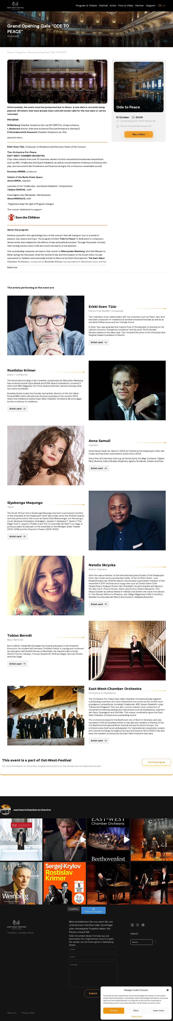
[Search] (155, 942)
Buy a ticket (139, 134)
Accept (113, 1010)
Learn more (158, 1010)
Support (150, 5)
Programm (21, 52)
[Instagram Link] (143, 925)
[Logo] (15, 6)
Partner (139, 5)
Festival (103, 5)
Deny (136, 1010)
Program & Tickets (86, 5)
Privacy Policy (137, 1016)
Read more (12, 267)
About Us (11, 1013)
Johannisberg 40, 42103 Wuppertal (137, 120)
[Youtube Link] (137, 925)
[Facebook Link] (132, 925)
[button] (167, 990)
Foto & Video (125, 5)
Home (10, 52)
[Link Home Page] (16, 924)
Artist (113, 5)
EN (160, 5)
